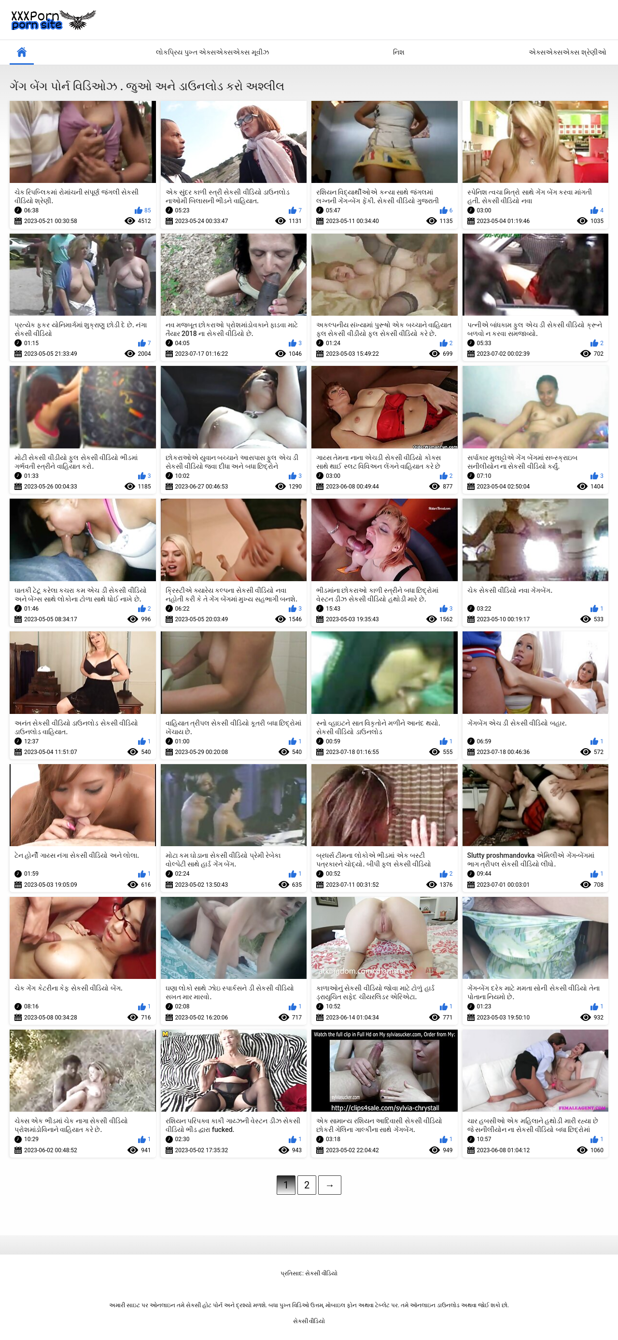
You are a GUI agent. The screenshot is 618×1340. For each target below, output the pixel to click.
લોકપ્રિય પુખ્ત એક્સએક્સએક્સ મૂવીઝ (212, 52)
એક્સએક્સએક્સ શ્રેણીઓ (567, 52)
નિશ (399, 52)
